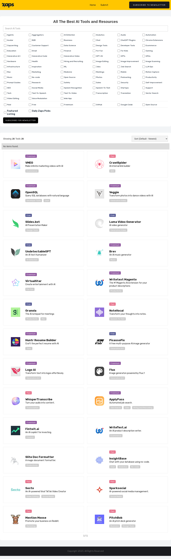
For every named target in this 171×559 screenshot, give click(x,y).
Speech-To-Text (118, 319)
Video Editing (33, 496)
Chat (47, 200)
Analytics (123, 467)
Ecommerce (32, 171)
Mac (43, 319)
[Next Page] (100, 537)
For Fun (30, 289)
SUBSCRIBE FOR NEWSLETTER (20, 120)
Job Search (116, 408)
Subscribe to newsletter (149, 5)
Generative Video (118, 200)
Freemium (31, 156)
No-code (135, 467)
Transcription (32, 408)
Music (113, 260)
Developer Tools (34, 200)
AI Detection (32, 260)
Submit (104, 5)
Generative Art (117, 348)
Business (115, 526)
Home (93, 5)
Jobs (29, 348)
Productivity (116, 291)
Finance (30, 437)
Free (29, 215)
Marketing (31, 526)
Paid (112, 156)
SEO (112, 171)
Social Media (48, 496)
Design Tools (32, 230)
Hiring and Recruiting (142, 408)
